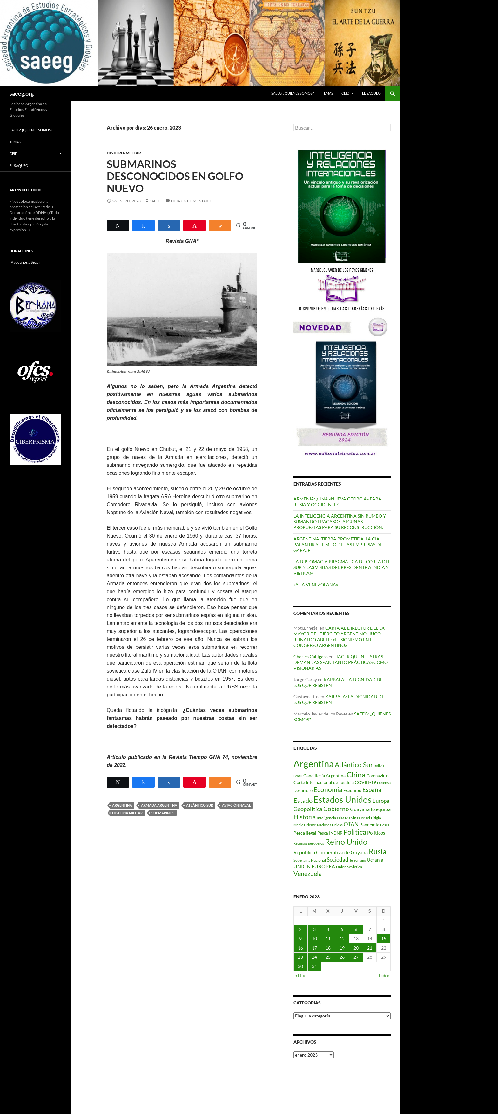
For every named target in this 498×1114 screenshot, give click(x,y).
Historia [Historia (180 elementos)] (304, 817)
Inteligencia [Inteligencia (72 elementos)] (326, 818)
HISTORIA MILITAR (124, 153)
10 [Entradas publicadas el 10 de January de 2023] (314, 938)
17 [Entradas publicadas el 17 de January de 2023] (314, 947)
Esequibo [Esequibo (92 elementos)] (352, 790)
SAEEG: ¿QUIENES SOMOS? (292, 93)
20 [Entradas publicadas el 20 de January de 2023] (356, 947)
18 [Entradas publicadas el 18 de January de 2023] (328, 947)
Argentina (122, 805)
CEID (345, 93)
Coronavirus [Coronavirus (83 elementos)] (378, 775)
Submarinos (162, 813)
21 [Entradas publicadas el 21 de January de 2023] (369, 947)
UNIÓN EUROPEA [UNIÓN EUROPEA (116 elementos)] (314, 866)
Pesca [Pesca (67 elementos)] (384, 825)
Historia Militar (127, 813)
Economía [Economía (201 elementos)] (327, 789)
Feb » (384, 975)
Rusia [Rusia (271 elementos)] (378, 851)
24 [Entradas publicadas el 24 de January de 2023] (314, 957)
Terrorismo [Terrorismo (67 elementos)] (357, 860)
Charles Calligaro (310, 656)
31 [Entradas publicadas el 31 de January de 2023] (314, 966)
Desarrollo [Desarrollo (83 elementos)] (303, 790)
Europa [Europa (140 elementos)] (381, 800)
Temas (327, 93)
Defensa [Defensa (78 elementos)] (384, 782)
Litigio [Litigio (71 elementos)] (376, 818)
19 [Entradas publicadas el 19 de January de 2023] (342, 947)
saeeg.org (22, 93)
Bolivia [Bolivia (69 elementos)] (379, 766)
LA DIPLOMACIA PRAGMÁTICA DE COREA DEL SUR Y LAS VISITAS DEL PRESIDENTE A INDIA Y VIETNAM (341, 567)
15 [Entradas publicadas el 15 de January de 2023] (383, 938)
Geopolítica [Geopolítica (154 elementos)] (307, 808)
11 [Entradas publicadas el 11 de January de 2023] (328, 938)
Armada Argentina (159, 805)
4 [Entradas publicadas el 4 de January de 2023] (328, 929)
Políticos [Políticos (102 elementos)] (376, 833)
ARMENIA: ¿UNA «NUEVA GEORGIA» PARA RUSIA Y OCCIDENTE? (337, 501)
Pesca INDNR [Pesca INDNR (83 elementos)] (329, 833)
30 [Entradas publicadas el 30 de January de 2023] (300, 966)
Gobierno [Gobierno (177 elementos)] (336, 808)
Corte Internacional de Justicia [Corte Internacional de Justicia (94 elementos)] (323, 782)
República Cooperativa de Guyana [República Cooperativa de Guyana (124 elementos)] (330, 852)
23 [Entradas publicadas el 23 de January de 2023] (300, 957)
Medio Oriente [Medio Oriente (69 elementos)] (304, 825)
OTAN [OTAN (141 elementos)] (351, 824)
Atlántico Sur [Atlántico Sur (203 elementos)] (354, 764)
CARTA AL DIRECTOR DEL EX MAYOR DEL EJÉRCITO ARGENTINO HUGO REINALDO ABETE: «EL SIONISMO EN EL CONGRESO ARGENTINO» (339, 636)
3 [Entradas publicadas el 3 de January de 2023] (314, 929)
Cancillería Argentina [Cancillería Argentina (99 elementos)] (324, 775)
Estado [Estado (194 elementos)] (303, 800)
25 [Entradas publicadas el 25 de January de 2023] (328, 957)
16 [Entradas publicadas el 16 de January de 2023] (300, 947)
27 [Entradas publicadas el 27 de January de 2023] (356, 957)
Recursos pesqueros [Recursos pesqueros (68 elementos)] (308, 843)
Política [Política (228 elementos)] (354, 832)
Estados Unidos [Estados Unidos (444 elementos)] (342, 799)
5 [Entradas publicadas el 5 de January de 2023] (342, 929)
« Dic (300, 975)
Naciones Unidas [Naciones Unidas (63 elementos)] (330, 825)
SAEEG (155, 200)
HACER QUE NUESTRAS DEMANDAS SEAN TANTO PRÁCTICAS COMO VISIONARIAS (340, 662)
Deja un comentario (192, 200)
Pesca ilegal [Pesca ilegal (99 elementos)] (304, 833)
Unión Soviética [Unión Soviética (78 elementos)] (349, 866)
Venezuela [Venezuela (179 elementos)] (307, 873)
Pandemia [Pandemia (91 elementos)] (369, 824)
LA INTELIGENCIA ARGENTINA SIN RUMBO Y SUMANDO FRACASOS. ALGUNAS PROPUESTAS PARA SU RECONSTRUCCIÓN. (339, 521)
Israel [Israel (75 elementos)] (365, 817)
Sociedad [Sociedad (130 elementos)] (337, 859)
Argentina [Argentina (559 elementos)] (313, 763)
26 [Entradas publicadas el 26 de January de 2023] (342, 957)
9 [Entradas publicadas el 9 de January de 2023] (300, 938)
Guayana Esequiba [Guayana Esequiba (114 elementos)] (370, 809)
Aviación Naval (236, 805)
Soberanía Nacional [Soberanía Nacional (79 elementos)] (309, 860)
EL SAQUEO (371, 93)
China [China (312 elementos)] (356, 774)
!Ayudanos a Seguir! (26, 262)
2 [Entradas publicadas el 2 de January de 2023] (300, 929)
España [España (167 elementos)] (371, 789)
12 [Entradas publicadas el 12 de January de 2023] (342, 938)
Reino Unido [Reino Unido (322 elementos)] (346, 841)
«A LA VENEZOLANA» (315, 584)
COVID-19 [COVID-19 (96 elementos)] (365, 782)
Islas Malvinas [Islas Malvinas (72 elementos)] (348, 818)
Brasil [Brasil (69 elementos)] (297, 776)
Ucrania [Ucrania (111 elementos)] (375, 859)
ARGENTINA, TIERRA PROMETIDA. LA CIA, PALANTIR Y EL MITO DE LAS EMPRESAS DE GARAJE (337, 544)
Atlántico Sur (199, 805)
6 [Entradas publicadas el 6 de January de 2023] (356, 929)
